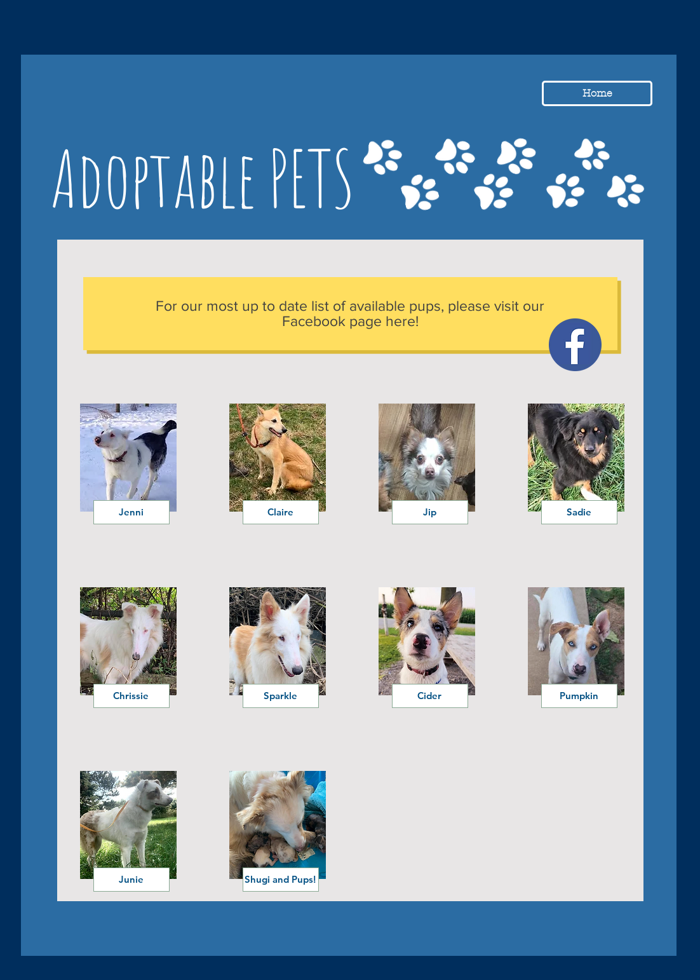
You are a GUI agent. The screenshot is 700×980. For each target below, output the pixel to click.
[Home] (597, 93)
